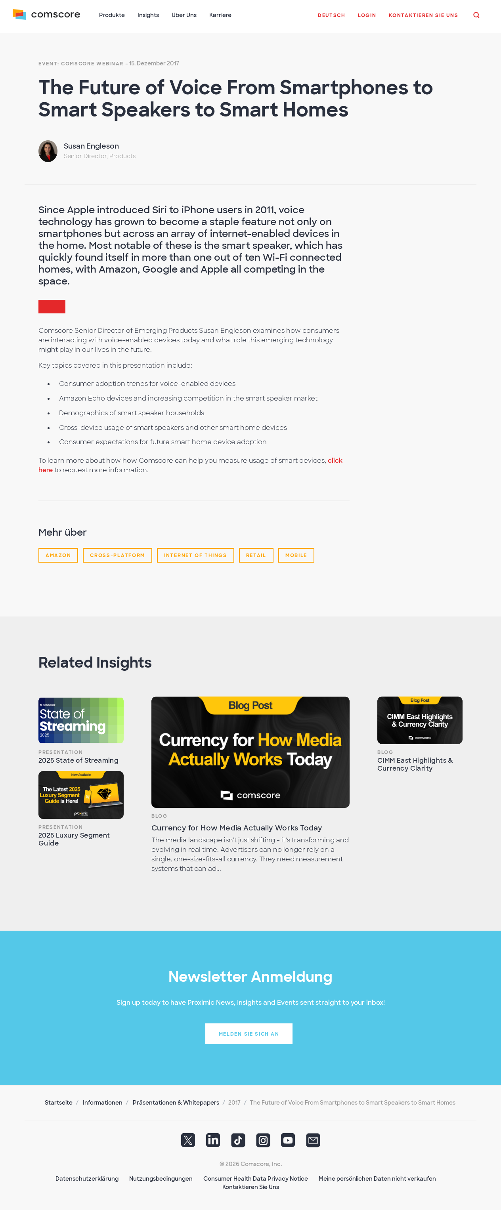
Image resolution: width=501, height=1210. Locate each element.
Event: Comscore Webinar (81, 63)
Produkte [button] (112, 15)
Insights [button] (148, 15)
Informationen (102, 1102)
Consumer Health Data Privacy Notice (255, 1178)
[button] (332, 19)
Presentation (60, 752)
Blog (159, 816)
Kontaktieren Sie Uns (250, 1186)
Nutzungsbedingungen (161, 1178)
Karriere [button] (220, 15)
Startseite (59, 1102)
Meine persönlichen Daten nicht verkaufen (377, 1178)
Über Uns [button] (184, 15)
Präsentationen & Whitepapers (176, 1102)
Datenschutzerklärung (87, 1178)
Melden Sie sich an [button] (249, 1034)
